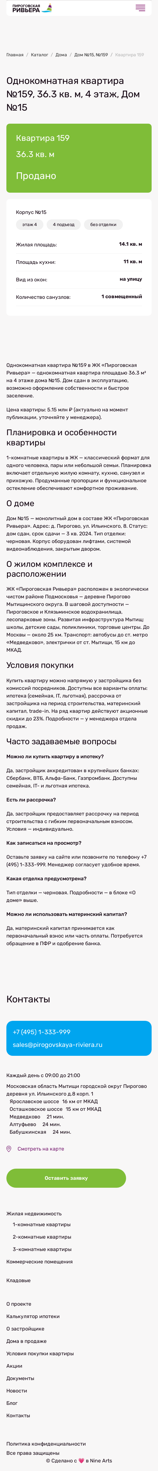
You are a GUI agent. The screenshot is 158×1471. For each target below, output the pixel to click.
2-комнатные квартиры (42, 1237)
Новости (16, 1391)
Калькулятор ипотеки (33, 1316)
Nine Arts (101, 1461)
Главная (15, 55)
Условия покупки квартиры (40, 1354)
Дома (61, 55)
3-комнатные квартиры (42, 1249)
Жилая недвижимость (34, 1214)
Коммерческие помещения (39, 1262)
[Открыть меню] (140, 8)
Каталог (39, 55)
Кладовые (18, 1280)
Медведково (25, 1117)
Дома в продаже (26, 1341)
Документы (20, 1378)
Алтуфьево (23, 1124)
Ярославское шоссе (34, 1101)
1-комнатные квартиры (42, 1224)
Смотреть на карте (41, 1149)
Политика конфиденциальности (46, 1444)
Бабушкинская (28, 1132)
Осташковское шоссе (36, 1109)
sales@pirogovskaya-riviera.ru (57, 1044)
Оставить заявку (66, 1178)
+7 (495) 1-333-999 (42, 1032)
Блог (12, 1403)
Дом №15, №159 (91, 55)
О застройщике (25, 1329)
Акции (14, 1366)
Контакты (18, 1416)
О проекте (18, 1304)
